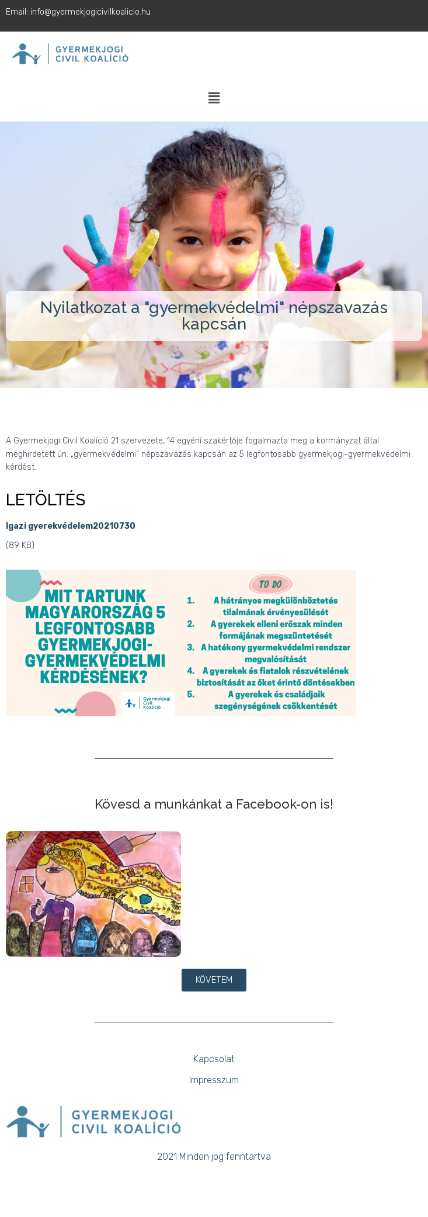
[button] (214, 99)
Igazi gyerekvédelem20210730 (70, 526)
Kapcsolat (214, 1059)
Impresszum (214, 1080)
